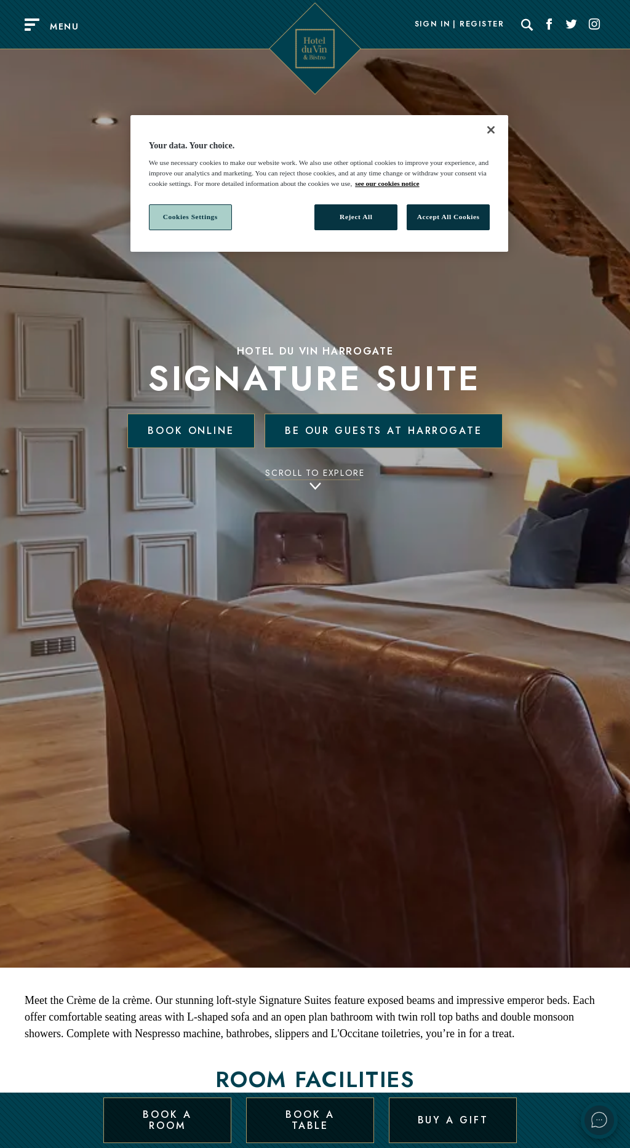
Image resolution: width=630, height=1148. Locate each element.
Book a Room (167, 1119)
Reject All (356, 216)
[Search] (527, 24)
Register (482, 24)
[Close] (490, 129)
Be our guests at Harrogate (383, 430)
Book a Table (309, 1119)
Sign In (432, 24)
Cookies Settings (190, 216)
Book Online (191, 430)
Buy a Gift (453, 1119)
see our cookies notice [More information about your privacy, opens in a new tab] (387, 183)
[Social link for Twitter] (571, 24)
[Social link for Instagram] (594, 24)
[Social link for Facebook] (549, 24)
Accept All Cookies (448, 216)
